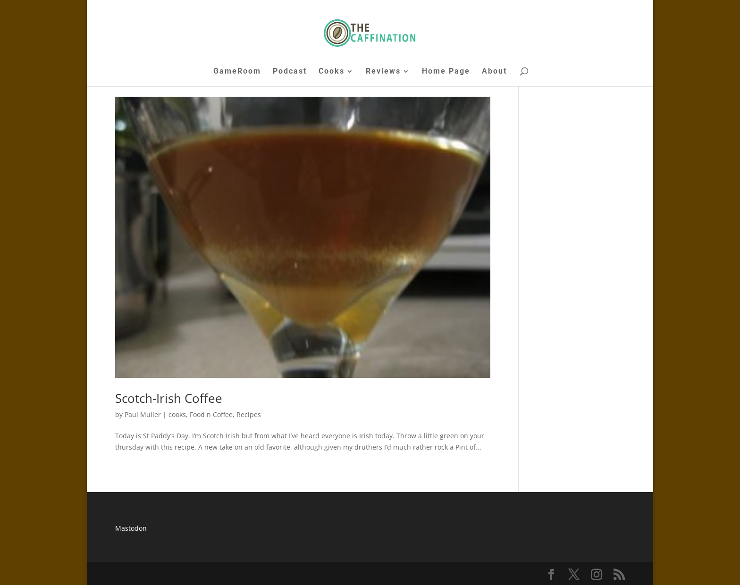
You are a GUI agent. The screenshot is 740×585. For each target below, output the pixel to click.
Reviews (383, 71)
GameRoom (237, 71)
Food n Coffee (211, 414)
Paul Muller (143, 414)
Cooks (332, 71)
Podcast (290, 71)
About (494, 71)
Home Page (446, 71)
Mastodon (131, 528)
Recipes (248, 414)
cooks (177, 414)
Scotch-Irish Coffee (168, 398)
